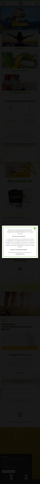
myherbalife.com (20, 254)
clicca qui (19, 245)
